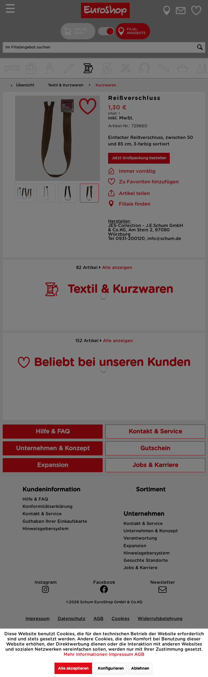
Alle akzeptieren (73, 668)
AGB (139, 654)
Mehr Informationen (86, 654)
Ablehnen (140, 668)
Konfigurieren (111, 668)
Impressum (121, 654)
